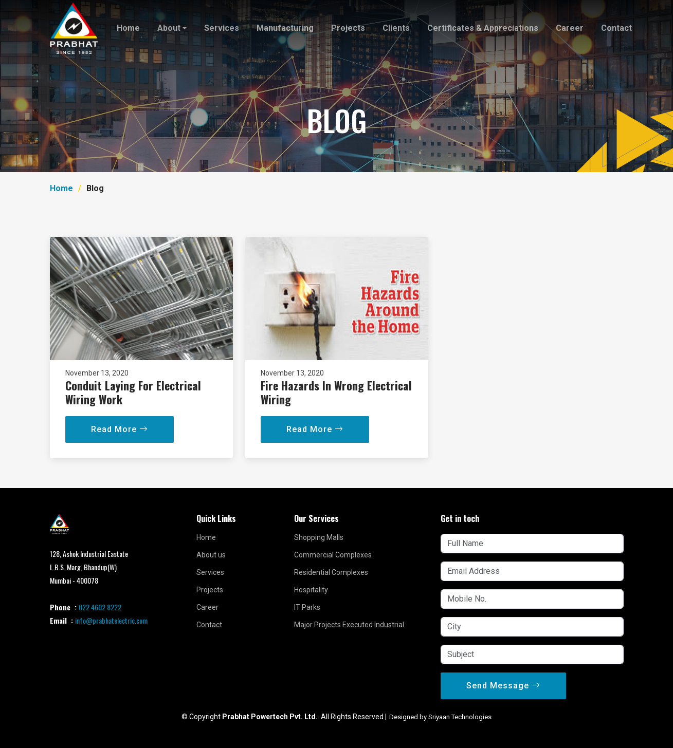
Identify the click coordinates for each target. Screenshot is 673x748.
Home (128, 28)
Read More (119, 444)
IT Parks (307, 607)
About (168, 28)
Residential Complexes (331, 572)
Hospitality (311, 589)
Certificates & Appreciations (482, 28)
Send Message (503, 685)
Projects (348, 28)
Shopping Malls (318, 537)
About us (211, 554)
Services (221, 28)
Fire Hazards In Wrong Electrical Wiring (336, 407)
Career (570, 28)
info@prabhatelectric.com (111, 620)
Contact (616, 28)
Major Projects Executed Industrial (349, 624)
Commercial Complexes (333, 554)
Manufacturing (285, 28)
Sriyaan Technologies (460, 717)
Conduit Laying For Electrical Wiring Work (133, 407)
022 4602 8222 (100, 607)
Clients (396, 28)
